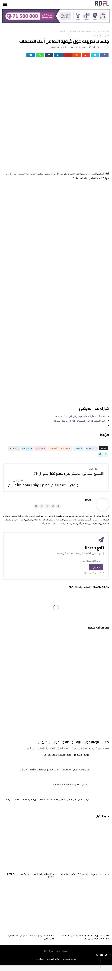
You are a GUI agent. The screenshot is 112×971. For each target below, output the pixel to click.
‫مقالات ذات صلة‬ (101, 589)
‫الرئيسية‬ (106, 31)
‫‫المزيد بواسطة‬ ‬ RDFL (79, 589)
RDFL (99, 47)
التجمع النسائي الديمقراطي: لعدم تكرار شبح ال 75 (69, 474)
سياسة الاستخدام (69, 961)
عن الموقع (40, 961)
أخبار (97, 31)
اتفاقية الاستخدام (53, 961)
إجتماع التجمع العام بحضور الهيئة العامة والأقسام (43, 485)
